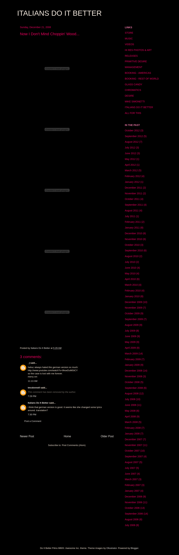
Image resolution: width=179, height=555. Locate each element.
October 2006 (132, 508)
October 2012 (132, 130)
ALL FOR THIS (133, 113)
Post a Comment (32, 421)
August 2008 (132, 393)
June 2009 (130, 336)
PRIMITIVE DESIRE (136, 61)
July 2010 (130, 262)
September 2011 (134, 204)
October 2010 (132, 244)
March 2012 (131, 170)
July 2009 (130, 330)
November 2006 (133, 502)
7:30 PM (32, 414)
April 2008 (130, 416)
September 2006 (134, 513)
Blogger (134, 548)
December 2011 (133, 187)
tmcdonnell (34, 387)
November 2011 (133, 193)
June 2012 (130, 153)
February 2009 (133, 359)
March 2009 (131, 353)
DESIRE (129, 95)
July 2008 (130, 399)
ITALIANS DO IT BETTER (59, 13)
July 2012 (130, 147)
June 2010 (130, 267)
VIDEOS (129, 44)
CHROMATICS (133, 90)
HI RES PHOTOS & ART (138, 50)
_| (29, 363)
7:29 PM (32, 396)
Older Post (107, 436)
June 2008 (130, 405)
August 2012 (132, 141)
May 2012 (130, 159)
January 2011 (132, 227)
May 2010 (130, 273)
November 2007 (133, 445)
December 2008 (133, 370)
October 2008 (132, 382)
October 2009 (132, 313)
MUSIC (129, 38)
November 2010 (133, 239)
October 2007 (132, 450)
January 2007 (132, 490)
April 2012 (130, 164)
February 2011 (133, 221)
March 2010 (131, 284)
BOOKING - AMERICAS (138, 73)
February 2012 (133, 176)
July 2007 (130, 468)
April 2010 (130, 279)
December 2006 (133, 496)
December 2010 (133, 233)
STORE (129, 32)
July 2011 (130, 216)
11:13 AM (32, 381)
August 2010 (132, 256)
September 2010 (134, 250)
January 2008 (132, 433)
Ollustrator (111, 548)
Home (67, 436)
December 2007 (133, 439)
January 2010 (132, 296)
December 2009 (133, 302)
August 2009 (132, 325)
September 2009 (134, 319)
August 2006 (132, 519)
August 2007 (132, 462)
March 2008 (131, 422)
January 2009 (132, 364)
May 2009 (130, 342)
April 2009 (130, 347)
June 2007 (130, 473)
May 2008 (130, 410)
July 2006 (130, 525)
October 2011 (132, 199)
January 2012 (132, 182)
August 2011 (132, 210)
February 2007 (133, 485)
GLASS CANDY (133, 84)
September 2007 (134, 456)
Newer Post (27, 436)
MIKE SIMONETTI (135, 101)
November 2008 (133, 376)
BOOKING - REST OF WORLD (142, 78)
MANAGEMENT (133, 67)
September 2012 (134, 136)
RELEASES (131, 55)
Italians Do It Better (38, 403)
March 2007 (131, 479)
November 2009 (133, 307)
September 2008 (134, 388)
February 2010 (133, 290)
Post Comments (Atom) (73, 445)
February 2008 (133, 427)
